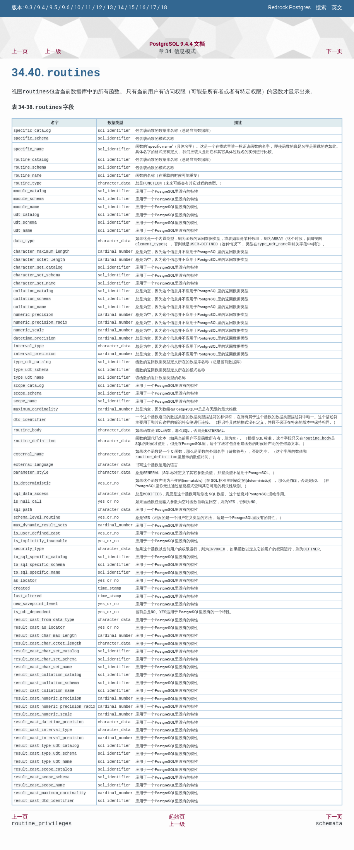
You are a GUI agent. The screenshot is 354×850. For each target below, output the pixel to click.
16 (142, 7)
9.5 (53, 7)
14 (121, 7)
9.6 (66, 7)
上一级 (53, 51)
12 (99, 7)
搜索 (321, 7)
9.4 (41, 7)
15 (131, 7)
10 (77, 7)
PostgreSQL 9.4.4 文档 (177, 44)
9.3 (28, 7)
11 (88, 7)
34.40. (56, 74)
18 (164, 7)
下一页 (334, 51)
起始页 (177, 823)
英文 (337, 7)
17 (153, 7)
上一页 (20, 51)
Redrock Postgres (289, 7)
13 (110, 7)
